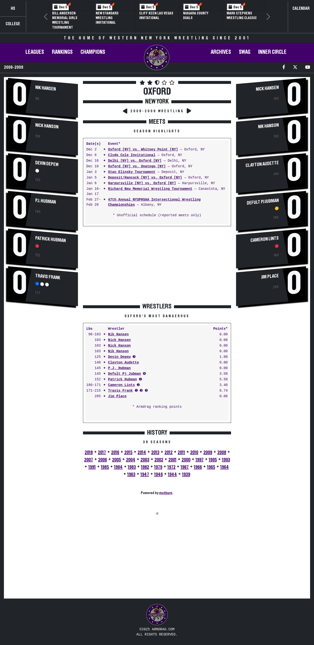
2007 (88, 459)
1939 (186, 474)
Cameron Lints (121, 385)
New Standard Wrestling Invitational (107, 17)
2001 (172, 459)
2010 (194, 452)
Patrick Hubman (50, 239)
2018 (89, 452)
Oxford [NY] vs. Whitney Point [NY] (143, 149)
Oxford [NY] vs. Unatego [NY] (137, 166)
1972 (171, 467)
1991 (92, 467)
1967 (185, 467)
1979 (158, 467)
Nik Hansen (45, 88)
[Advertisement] (43, 392)
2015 (128, 452)
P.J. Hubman (45, 201)
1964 (224, 467)
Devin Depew (46, 163)
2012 (168, 452)
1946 (158, 474)
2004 (130, 459)
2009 (207, 452)
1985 (105, 467)
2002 (158, 459)
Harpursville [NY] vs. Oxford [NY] (142, 183)
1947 (144, 474)
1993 (226, 459)
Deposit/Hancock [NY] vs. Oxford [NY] (145, 177)
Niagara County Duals (195, 15)
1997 (200, 459)
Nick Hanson (46, 126)
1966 (198, 467)
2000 (186, 459)
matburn (165, 493)
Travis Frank (47, 276)
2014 (142, 452)
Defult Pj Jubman (124, 374)
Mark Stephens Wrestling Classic (242, 15)
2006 (102, 459)
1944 (172, 474)
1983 (132, 467)
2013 (155, 452)
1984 (118, 467)
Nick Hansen (119, 340)
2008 (221, 452)
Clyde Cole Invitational (131, 155)
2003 (144, 459)
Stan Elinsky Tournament (131, 172)
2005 (116, 459)
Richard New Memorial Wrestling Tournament (150, 189)
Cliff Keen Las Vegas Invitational (156, 15)
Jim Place (117, 396)
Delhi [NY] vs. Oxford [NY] (135, 160)
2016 (115, 452)
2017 (102, 452)
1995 (213, 459)
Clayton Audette (123, 362)
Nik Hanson (118, 351)
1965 (211, 467)
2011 (181, 452)
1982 (145, 467)
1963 (131, 474)
